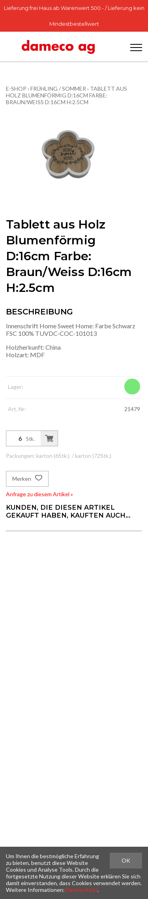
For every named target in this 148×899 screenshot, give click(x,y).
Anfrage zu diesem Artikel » (39, 494)
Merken (27, 478)
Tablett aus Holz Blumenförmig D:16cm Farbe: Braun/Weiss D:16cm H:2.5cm (66, 95)
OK (126, 860)
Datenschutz (82, 889)
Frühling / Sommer (58, 88)
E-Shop (16, 88)
